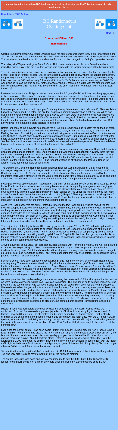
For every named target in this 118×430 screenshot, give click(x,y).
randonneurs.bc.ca (58, 7)
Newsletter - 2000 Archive (14, 14)
